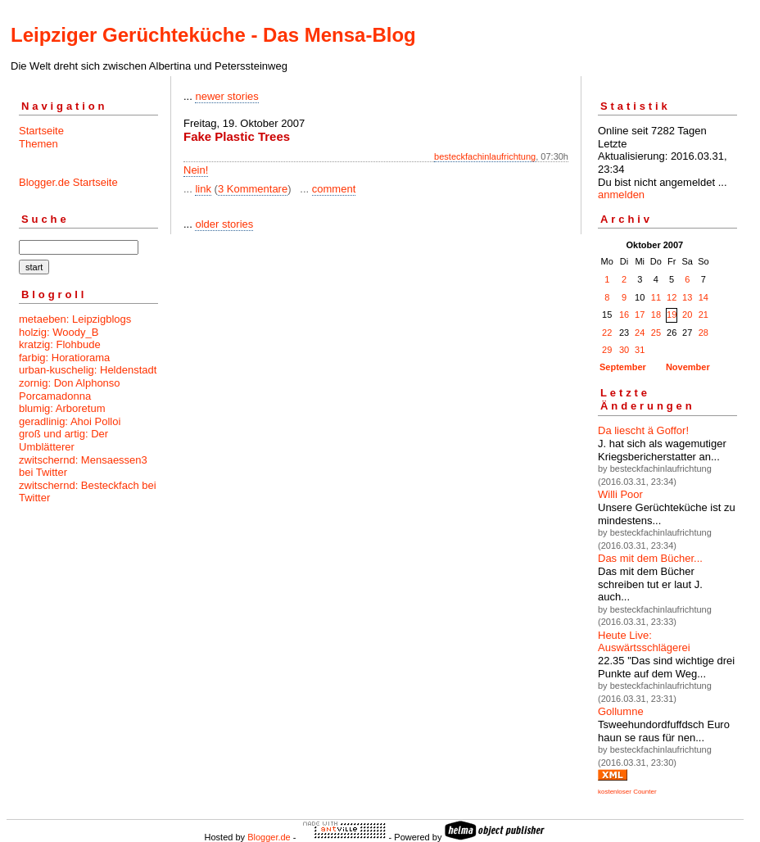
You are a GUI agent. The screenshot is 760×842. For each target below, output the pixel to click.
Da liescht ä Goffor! (643, 430)
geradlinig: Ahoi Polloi (69, 421)
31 (640, 350)
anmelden (621, 194)
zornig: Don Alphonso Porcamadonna (69, 389)
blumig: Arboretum (62, 408)
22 (607, 332)
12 (671, 297)
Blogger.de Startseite (68, 182)
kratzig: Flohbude (60, 344)
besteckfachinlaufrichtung (485, 156)
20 (687, 314)
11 (656, 297)
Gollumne (621, 711)
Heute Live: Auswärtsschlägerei (644, 641)
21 (703, 314)
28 (703, 332)
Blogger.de (269, 837)
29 (607, 350)
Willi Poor (620, 494)
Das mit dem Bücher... (650, 558)
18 (656, 314)
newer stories (226, 96)
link (203, 189)
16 (624, 314)
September (622, 367)
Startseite (41, 130)
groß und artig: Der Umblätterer (63, 440)
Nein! (195, 170)
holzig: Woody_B (58, 332)
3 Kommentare (252, 189)
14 (703, 297)
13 (687, 297)
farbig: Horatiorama (64, 357)
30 (624, 350)
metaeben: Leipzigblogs (75, 319)
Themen (38, 144)
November (688, 367)
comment (333, 189)
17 (640, 314)
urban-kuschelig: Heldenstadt (87, 370)
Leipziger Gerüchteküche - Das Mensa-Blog (213, 35)
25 (656, 332)
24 (640, 332)
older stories (224, 224)
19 (671, 314)
